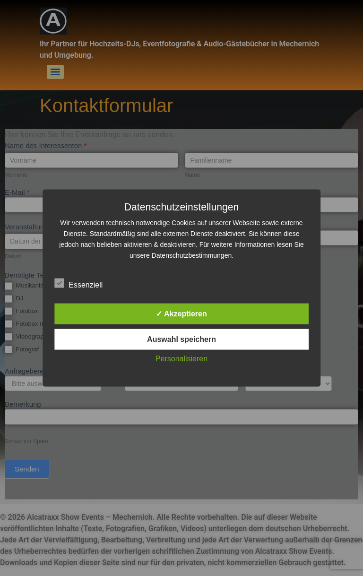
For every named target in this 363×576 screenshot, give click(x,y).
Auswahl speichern (181, 339)
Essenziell (78, 283)
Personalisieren (181, 359)
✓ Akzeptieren (181, 314)
